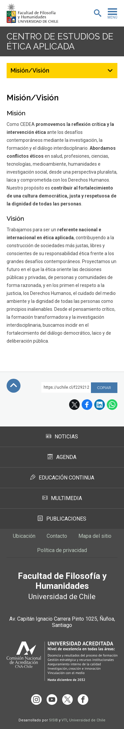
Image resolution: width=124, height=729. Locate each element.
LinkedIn (100, 405)
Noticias (62, 436)
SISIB (53, 720)
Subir (14, 386)
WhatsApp (112, 404)
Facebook (87, 404)
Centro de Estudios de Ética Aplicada (60, 41)
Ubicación (24, 536)
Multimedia (62, 498)
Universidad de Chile (87, 720)
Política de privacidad (62, 550)
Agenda (62, 457)
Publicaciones (62, 519)
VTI (64, 720)
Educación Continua (62, 478)
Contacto (57, 536)
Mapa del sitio (94, 536)
